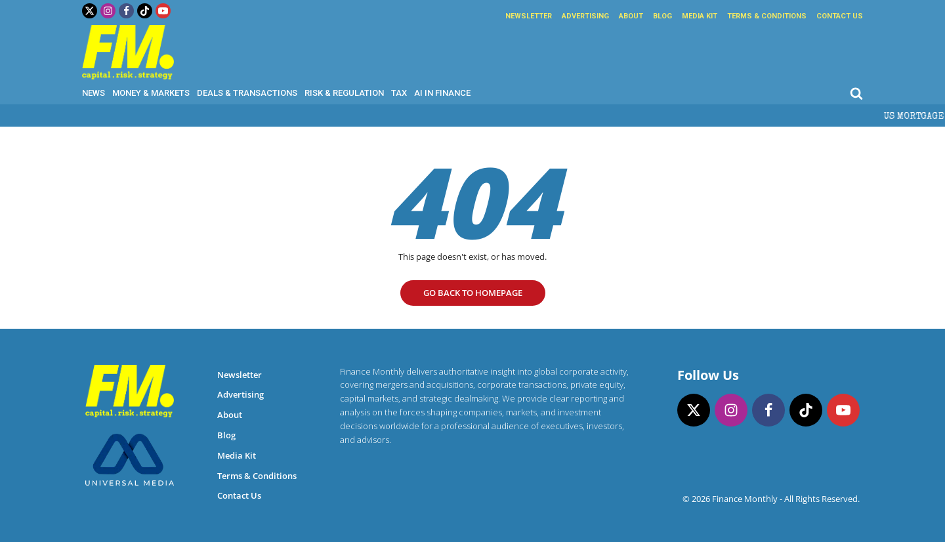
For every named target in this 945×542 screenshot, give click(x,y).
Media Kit (699, 16)
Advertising (585, 16)
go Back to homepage (472, 293)
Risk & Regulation (344, 93)
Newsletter (528, 16)
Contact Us (839, 16)
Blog (662, 16)
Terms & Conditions (767, 16)
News (93, 93)
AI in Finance (442, 93)
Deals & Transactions (247, 93)
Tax (399, 93)
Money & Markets (151, 93)
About (631, 16)
